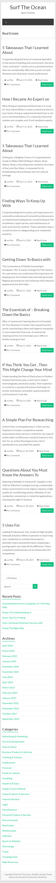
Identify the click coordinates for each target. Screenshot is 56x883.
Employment (8, 762)
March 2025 (8, 650)
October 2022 (9, 713)
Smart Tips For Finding (13, 617)
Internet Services (11, 799)
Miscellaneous (9, 809)
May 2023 (7, 677)
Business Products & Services (17, 752)
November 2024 (10, 671)
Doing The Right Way (13, 628)
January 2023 (9, 697)
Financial (6, 767)
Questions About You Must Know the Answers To (24, 472)
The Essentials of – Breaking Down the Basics (25, 312)
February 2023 (9, 692)
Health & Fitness (10, 783)
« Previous (11, 578)
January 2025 (9, 661)
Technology (8, 846)
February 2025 (9, 656)
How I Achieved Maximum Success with (22, 622)
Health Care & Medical (13, 788)
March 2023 (8, 687)
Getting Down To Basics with (26, 259)
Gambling (7, 778)
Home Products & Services (15, 794)
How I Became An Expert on (25, 99)
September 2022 (10, 718)
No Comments (13, 84)
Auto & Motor (9, 746)
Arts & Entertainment (13, 741)
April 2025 (7, 645)
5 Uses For (11, 525)
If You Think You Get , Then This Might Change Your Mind (27, 367)
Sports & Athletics (11, 841)
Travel (5, 851)
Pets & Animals (10, 820)
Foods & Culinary (11, 773)
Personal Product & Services (16, 814)
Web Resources (10, 862)
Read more (47, 84)
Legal (5, 804)
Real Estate (43, 80)
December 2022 (10, 703)
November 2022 (10, 708)
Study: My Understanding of (16, 612)
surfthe (10, 80)
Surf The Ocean (28, 7)
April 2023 (7, 682)
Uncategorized (9, 856)
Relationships (9, 830)
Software (6, 835)
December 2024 (10, 666)
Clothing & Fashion (12, 757)
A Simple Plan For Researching (27, 419)
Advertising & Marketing (14, 736)
